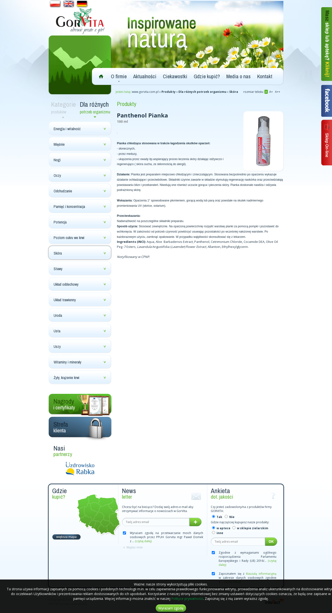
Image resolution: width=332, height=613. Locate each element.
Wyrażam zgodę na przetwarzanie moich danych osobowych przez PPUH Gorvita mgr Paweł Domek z (166, 537)
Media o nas (238, 76)
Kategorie (64, 107)
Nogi (57, 159)
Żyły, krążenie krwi (66, 377)
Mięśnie (59, 144)
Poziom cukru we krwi (69, 237)
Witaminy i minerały (67, 362)
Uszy (57, 346)
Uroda (58, 315)
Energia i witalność (67, 128)
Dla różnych (96, 107)
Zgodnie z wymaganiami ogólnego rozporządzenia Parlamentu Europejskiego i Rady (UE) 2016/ (247, 559)
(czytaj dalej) (143, 541)
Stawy (58, 268)
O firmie (119, 76)
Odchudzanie (63, 191)
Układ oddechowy (66, 284)
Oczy (57, 175)
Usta (57, 331)
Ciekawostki (175, 76)
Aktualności (144, 76)
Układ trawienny (65, 299)
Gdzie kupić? (207, 76)
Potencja (60, 222)
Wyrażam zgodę (170, 608)
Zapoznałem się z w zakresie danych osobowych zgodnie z (247, 578)
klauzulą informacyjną (261, 574)
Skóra (58, 253)
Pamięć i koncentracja (69, 206)
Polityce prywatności (187, 598)
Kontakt (264, 76)
